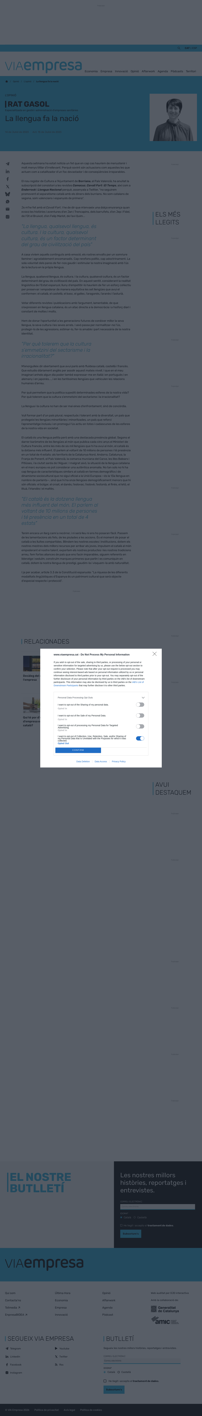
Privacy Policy (119, 761)
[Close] (156, 655)
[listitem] (101, 697)
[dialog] (101, 708)
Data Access (101, 761)
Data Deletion (83, 761)
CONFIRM (78, 750)
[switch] (140, 704)
